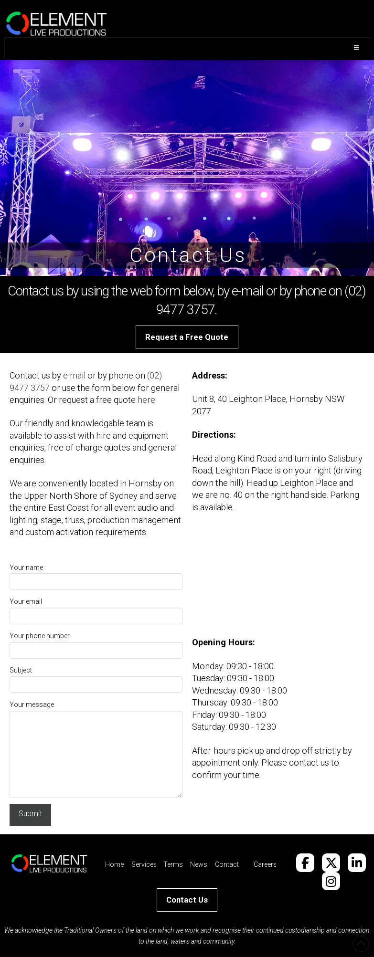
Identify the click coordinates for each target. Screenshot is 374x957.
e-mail (74, 375)
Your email (96, 609)
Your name (96, 575)
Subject (96, 678)
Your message (96, 710)
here (146, 400)
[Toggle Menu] (187, 48)
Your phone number (96, 643)
